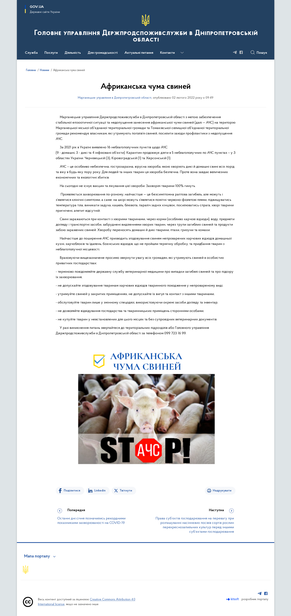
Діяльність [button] (73, 53)
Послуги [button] (51, 53)
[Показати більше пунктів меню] (182, 53)
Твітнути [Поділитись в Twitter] (126, 490)
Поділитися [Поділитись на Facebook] (72, 490)
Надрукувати (222, 490)
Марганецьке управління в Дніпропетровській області (114, 97)
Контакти (167, 53)
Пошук (262, 53)
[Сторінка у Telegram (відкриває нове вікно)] (234, 52)
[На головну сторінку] (145, 29)
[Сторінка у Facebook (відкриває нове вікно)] (241, 52)
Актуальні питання (138, 53)
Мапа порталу (37, 556)
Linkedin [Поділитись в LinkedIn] (100, 490)
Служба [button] (31, 53)
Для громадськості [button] (103, 53)
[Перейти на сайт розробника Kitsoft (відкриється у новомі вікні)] (233, 599)
